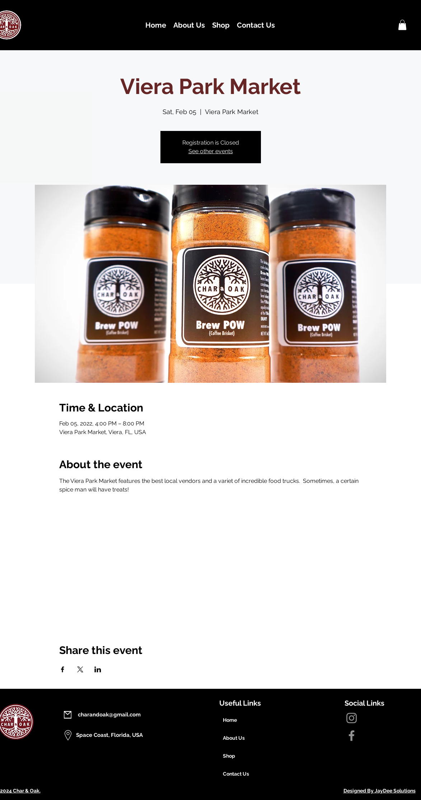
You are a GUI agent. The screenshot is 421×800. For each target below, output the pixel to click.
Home (230, 720)
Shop (229, 756)
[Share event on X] (80, 669)
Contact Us (236, 774)
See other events (210, 151)
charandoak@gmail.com (109, 714)
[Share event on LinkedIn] (97, 669)
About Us (234, 738)
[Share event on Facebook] (62, 669)
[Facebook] (352, 736)
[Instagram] (352, 718)
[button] (402, 25)
